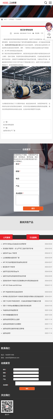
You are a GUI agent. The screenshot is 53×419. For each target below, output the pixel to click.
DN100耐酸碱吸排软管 (10, 315)
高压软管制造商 (8, 125)
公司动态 (10, 19)
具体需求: (19, 193)
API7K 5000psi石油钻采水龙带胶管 (14, 244)
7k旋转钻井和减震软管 (10, 310)
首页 (5, 19)
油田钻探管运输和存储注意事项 (13, 328)
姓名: (18, 164)
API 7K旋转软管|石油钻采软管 (12, 292)
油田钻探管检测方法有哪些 (11, 324)
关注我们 (4, 393)
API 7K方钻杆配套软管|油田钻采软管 (14, 262)
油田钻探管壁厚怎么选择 (10, 319)
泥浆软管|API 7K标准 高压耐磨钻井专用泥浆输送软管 (19, 281)
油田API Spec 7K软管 (9, 253)
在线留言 (4, 362)
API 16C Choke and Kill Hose (12, 285)
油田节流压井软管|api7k (10, 271)
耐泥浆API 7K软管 (8, 267)
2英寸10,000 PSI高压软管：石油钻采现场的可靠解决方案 (21, 301)
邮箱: (18, 171)
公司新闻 (7, 237)
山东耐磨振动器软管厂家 (10, 258)
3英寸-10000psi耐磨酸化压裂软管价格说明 (16, 305)
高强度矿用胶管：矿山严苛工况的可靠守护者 (17, 248)
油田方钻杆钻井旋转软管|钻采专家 (13, 276)
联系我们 (4, 348)
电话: (17, 179)
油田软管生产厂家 (8, 130)
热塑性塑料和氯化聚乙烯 (12, 45)
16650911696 (9, 354)
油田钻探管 (6, 333)
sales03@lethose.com (12, 356)
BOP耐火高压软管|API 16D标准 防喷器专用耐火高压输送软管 (22, 296)
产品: (17, 186)
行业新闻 (17, 19)
